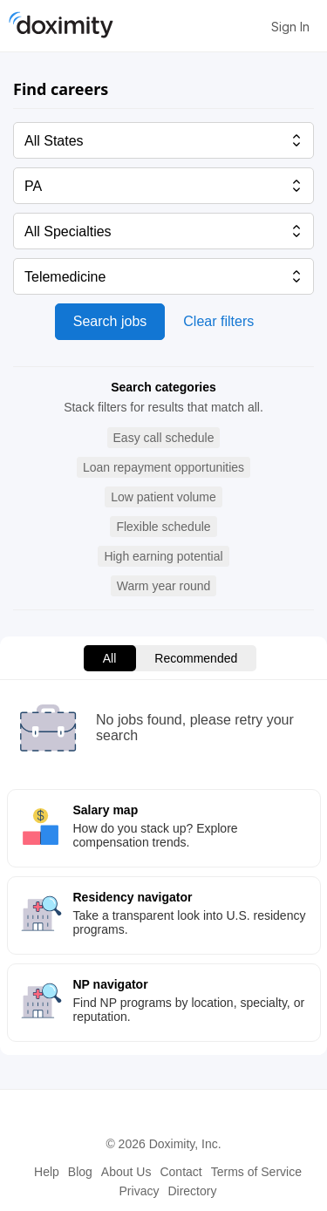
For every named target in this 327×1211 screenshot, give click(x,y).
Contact (180, 1172)
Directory (191, 1191)
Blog (80, 1172)
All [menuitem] (110, 658)
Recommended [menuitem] (195, 658)
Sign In (290, 26)
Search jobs (110, 321)
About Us (126, 1172)
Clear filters (218, 321)
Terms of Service (256, 1172)
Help (46, 1172)
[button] (164, 438)
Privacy (139, 1191)
